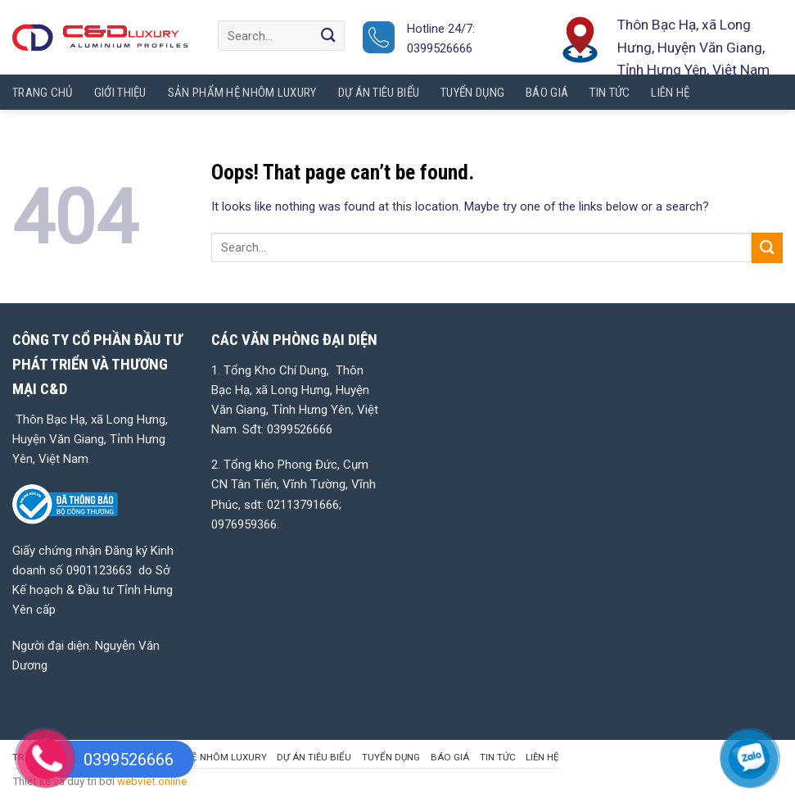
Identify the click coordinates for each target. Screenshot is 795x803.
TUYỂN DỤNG (391, 757)
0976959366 (244, 524)
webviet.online (152, 780)
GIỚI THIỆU (120, 92)
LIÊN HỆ (542, 757)
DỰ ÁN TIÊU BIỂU (314, 757)
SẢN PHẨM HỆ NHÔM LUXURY (200, 757)
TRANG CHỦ (42, 92)
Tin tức (498, 757)
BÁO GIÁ (450, 757)
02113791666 (303, 504)
